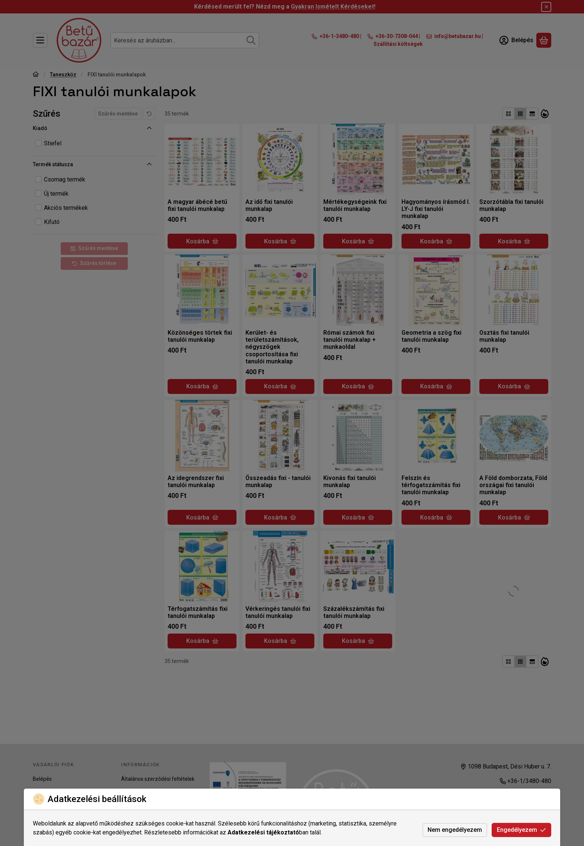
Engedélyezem (521, 829)
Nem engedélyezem (455, 829)
